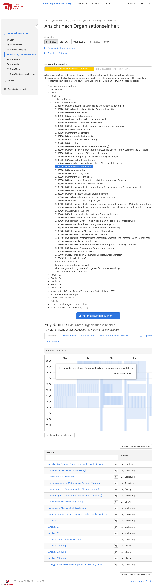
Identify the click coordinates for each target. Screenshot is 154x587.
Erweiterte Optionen (56, 53)
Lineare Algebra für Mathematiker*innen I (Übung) (73, 489)
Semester (49, 37)
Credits (149, 581)
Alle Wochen (53, 341)
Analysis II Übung (57, 545)
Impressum (136, 581)
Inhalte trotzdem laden (120, 373)
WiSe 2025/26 (80, 41)
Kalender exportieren (59, 435)
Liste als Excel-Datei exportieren (135, 446)
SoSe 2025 (65, 41)
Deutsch (131, 3)
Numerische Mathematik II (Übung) (65, 501)
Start (10, 39)
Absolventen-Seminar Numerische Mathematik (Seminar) (76, 464)
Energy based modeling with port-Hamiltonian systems (75, 564)
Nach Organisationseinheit (21, 54)
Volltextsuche (14, 44)
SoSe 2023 (51, 41)
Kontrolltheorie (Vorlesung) (61, 476)
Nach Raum (13, 59)
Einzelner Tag (87, 335)
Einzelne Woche (68, 335)
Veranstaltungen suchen (96, 315)
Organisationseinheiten (15, 89)
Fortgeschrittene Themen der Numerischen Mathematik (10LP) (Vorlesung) (85, 514)
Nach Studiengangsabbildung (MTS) (22, 74)
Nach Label (13, 64)
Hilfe (108, 3)
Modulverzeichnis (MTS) (88, 3)
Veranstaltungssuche (15, 33)
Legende (146, 335)
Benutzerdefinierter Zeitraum (113, 335)
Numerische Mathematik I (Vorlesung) (67, 470)
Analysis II (53, 520)
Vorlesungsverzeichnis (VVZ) (57, 3)
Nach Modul (13, 69)
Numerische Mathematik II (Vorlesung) (67, 508)
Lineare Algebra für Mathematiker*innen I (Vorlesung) (75, 495)
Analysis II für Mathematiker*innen (65, 539)
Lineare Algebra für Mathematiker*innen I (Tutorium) (74, 483)
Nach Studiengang (16, 49)
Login (146, 3)
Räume (8, 80)
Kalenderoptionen (55, 350)
